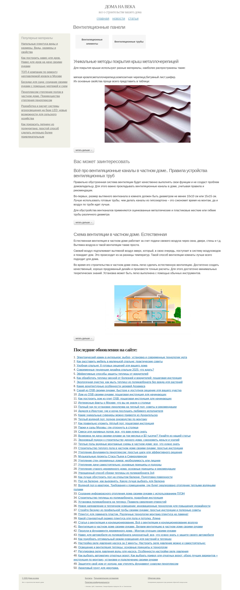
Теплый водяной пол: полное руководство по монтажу (112, 419)
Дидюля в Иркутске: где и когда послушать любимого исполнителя (120, 411)
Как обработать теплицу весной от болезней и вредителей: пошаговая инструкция (129, 377)
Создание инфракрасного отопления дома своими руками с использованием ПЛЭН (131, 493)
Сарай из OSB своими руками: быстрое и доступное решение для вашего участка (129, 390)
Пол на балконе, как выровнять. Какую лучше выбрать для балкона (121, 481)
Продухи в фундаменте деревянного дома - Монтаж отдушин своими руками (127, 530)
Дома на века (120, 6)
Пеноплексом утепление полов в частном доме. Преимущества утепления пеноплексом (42, 96)
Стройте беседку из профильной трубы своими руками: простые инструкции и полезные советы (139, 510)
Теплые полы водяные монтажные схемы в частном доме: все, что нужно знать (129, 444)
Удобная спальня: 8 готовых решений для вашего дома (112, 365)
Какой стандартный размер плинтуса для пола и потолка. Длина (119, 518)
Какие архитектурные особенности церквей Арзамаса (111, 386)
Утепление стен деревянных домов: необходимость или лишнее (119, 460)
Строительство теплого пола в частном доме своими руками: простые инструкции (130, 448)
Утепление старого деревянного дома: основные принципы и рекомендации (126, 468)
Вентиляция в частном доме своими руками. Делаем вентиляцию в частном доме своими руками (140, 526)
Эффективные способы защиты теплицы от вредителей (112, 373)
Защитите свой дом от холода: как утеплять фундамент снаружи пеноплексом (128, 563)
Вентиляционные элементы (92, 41)
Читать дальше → (84, 150)
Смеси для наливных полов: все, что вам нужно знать (112, 431)
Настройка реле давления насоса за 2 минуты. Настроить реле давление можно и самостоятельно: (142, 543)
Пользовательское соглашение (106, 578)
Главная (103, 18)
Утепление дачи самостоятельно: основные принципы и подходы (119, 464)
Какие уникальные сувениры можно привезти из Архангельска (118, 415)
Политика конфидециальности (97, 582)
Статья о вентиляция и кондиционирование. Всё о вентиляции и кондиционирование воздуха (138, 522)
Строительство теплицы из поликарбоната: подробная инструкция (120, 497)
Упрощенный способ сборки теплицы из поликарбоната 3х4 (116, 472)
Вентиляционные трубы (129, 41)
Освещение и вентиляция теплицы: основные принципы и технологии (123, 547)
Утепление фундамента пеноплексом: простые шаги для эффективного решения (130, 452)
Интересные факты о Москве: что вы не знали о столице (114, 402)
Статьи (133, 18)
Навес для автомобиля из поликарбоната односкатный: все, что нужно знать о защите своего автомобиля (146, 534)
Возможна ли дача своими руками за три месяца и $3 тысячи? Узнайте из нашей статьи (134, 435)
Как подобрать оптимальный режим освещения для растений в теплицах (124, 539)
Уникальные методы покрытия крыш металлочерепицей (126, 61)
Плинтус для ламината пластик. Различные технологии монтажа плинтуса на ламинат (133, 514)
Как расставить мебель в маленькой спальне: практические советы (120, 361)
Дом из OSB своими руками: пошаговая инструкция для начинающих (122, 394)
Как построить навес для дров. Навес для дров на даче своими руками (41, 62)
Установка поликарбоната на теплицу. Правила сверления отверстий (122, 501)
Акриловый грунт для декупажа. (98, 567)
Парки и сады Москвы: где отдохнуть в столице (108, 427)
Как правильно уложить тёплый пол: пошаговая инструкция (116, 423)
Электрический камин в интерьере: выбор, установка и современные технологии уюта (132, 357)
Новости (118, 18)
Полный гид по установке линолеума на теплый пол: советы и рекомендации (127, 406)
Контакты (88, 578)
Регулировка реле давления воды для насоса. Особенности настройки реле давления (133, 551)
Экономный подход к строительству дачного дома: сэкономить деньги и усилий (128, 439)
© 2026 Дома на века (30, 578)
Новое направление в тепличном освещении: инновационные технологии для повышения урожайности (144, 505)
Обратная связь (154, 578)
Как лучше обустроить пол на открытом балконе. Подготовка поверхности (125, 477)
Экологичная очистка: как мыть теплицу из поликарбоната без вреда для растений (129, 382)
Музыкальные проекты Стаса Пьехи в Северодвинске (112, 456)
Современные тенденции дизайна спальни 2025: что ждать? (115, 369)
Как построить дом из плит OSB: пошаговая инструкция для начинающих (125, 398)
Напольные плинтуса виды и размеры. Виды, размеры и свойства (39, 48)
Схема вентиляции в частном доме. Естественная (120, 234)
